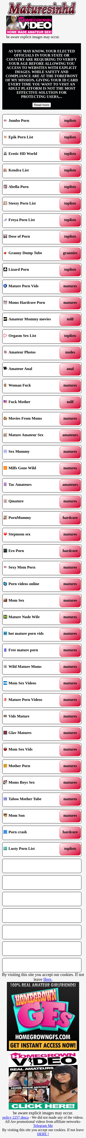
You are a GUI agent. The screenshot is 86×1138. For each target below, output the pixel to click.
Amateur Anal (31, 370)
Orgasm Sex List (31, 336)
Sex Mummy (31, 452)
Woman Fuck (31, 386)
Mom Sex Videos (31, 684)
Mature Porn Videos (31, 700)
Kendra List (31, 171)
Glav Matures (31, 734)
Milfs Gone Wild (31, 469)
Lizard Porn (31, 270)
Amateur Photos (31, 353)
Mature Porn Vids (31, 287)
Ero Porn (31, 552)
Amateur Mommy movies (31, 320)
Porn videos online (31, 585)
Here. (47, 979)
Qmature (31, 502)
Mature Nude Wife (31, 618)
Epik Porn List (31, 138)
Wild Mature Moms (31, 667)
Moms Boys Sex (31, 783)
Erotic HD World (31, 154)
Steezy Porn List (31, 204)
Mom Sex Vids (31, 750)
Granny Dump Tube (31, 254)
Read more (41, 105)
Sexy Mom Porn (31, 568)
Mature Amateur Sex (31, 436)
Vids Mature (31, 717)
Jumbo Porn (31, 121)
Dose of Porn (31, 237)
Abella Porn (31, 187)
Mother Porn (31, 767)
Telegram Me (43, 1126)
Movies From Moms (31, 419)
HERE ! (43, 1134)
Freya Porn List (31, 221)
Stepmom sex (31, 535)
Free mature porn (31, 651)
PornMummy (31, 518)
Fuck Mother (31, 403)
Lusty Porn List (31, 849)
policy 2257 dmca (16, 1117)
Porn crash (31, 833)
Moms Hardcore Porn (31, 303)
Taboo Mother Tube (31, 800)
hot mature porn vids (31, 634)
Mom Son (31, 816)
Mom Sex (31, 601)
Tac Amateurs (31, 485)
